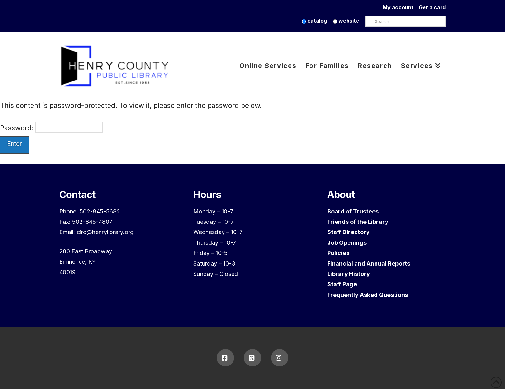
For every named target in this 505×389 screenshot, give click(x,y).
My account (401, 7)
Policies (338, 253)
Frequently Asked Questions (367, 294)
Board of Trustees (353, 211)
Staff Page (342, 284)
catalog (314, 20)
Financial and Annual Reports (368, 263)
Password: (51, 127)
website (346, 20)
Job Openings (347, 242)
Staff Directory (348, 232)
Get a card (432, 7)
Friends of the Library (357, 221)
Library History (348, 273)
